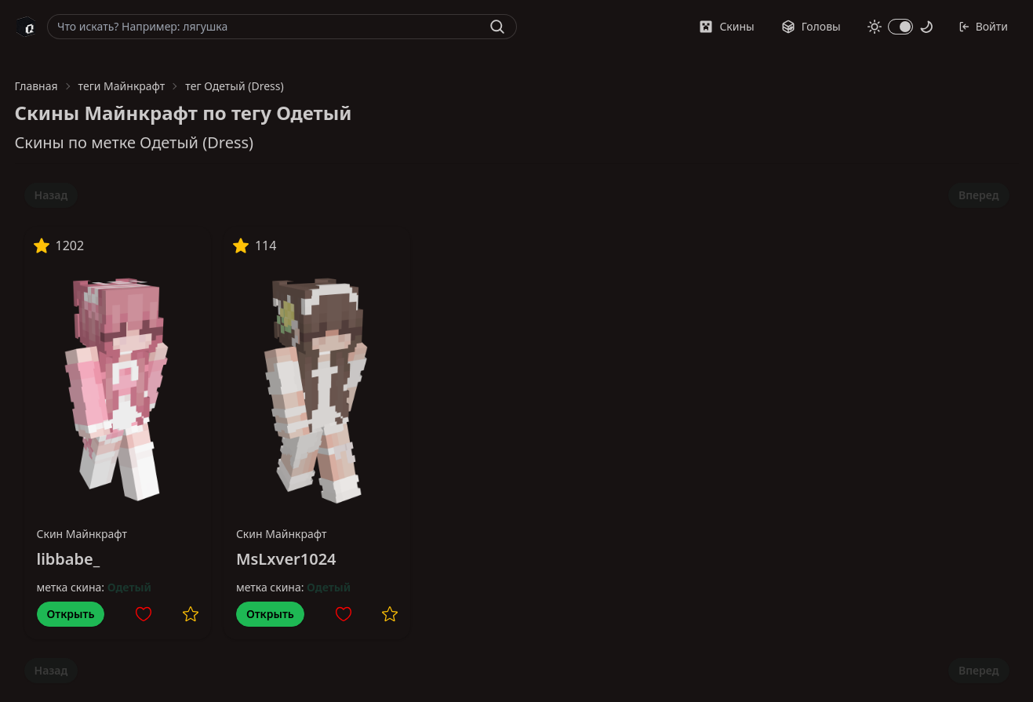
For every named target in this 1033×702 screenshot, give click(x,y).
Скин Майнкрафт (82, 533)
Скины (726, 26)
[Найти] (497, 26)
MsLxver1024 (286, 558)
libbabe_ (68, 558)
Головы (811, 26)
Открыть (71, 613)
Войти (983, 26)
